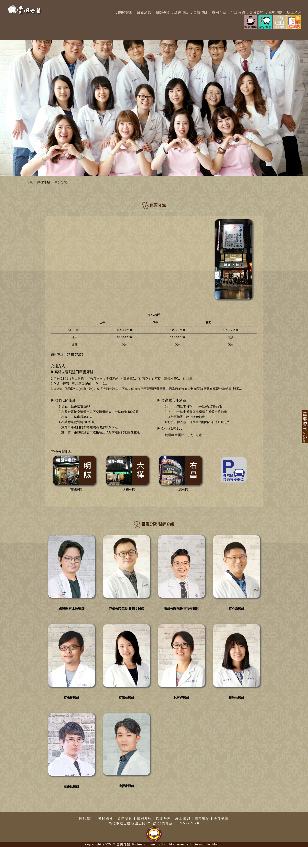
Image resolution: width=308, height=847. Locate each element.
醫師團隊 (105, 818)
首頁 (29, 182)
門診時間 (163, 818)
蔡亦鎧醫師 (236, 608)
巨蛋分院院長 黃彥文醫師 (126, 608)
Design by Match (208, 844)
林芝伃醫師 (181, 697)
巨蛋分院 (60, 182)
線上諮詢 (182, 818)
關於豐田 (86, 818)
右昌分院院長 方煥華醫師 (181, 608)
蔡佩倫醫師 (126, 697)
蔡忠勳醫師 (71, 697)
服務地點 (43, 182)
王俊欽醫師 (71, 786)
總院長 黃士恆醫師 (71, 608)
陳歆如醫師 (236, 697)
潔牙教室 (221, 818)
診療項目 (125, 818)
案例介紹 (144, 818)
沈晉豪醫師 (126, 786)
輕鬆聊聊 (202, 818)
